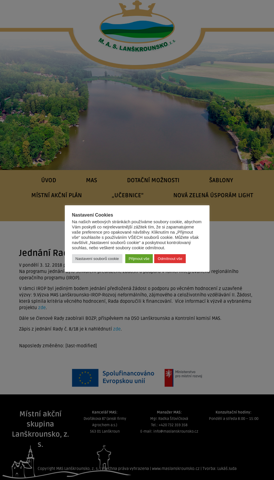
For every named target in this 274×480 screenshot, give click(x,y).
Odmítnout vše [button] (170, 258)
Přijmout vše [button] (139, 258)
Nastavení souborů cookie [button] (97, 258)
